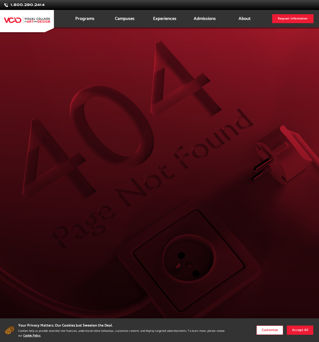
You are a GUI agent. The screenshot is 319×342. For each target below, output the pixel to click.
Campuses (125, 18)
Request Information (293, 18)
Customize (270, 330)
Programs (84, 18)
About (245, 18)
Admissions (205, 18)
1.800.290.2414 (27, 5)
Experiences (164, 18)
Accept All (300, 330)
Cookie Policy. (32, 335)
